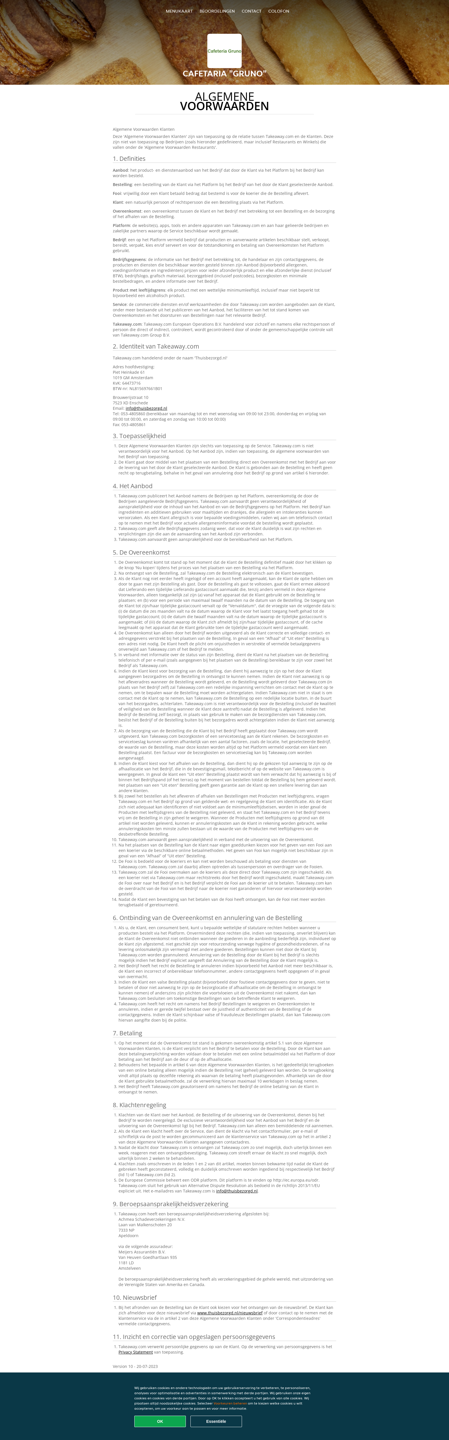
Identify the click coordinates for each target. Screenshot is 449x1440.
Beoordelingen (217, 11)
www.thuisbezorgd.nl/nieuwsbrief (230, 1313)
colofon (278, 11)
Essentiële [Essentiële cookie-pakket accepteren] (216, 1421)
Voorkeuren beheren (230, 1403)
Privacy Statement (136, 1352)
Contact (251, 11)
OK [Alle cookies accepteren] (160, 1421)
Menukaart (179, 11)
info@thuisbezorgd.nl (146, 408)
